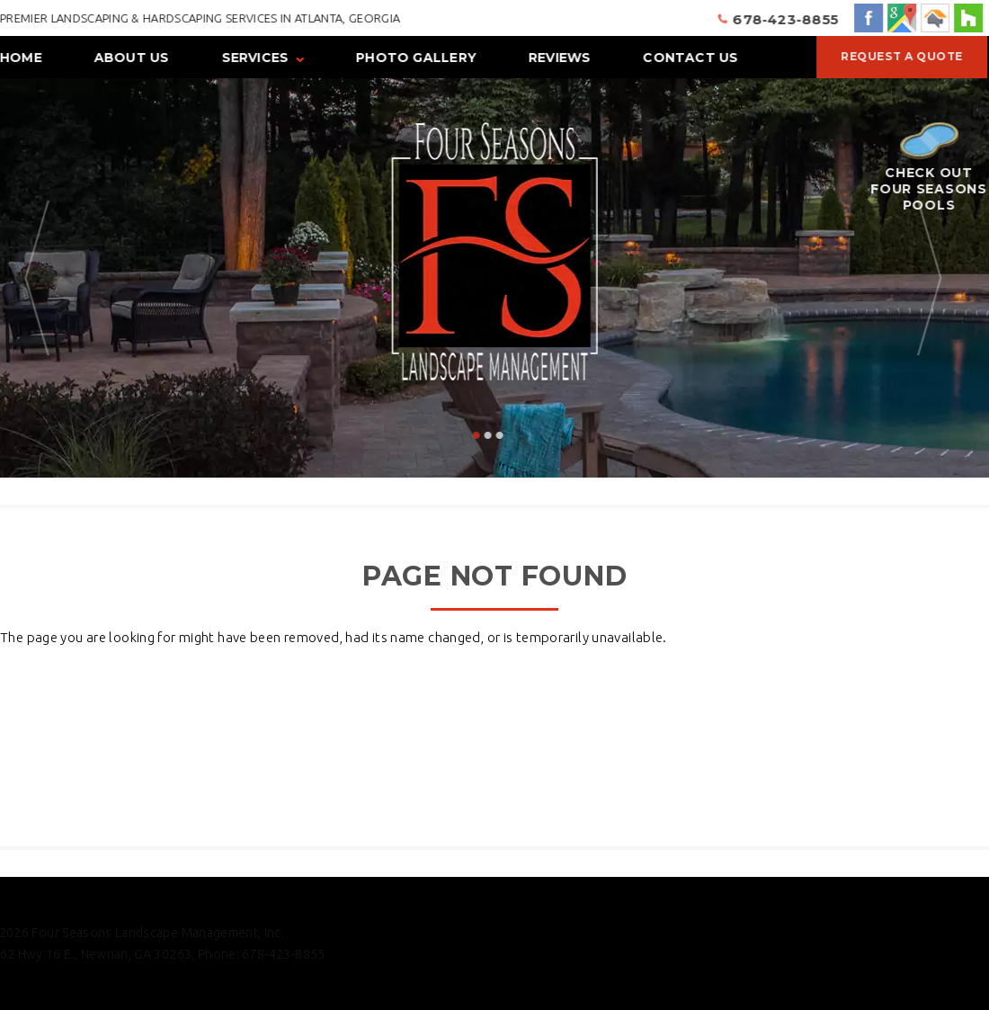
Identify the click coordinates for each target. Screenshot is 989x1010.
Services (255, 57)
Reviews (559, 57)
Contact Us (690, 57)
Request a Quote (901, 56)
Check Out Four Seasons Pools (928, 167)
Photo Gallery (416, 57)
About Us (131, 57)
